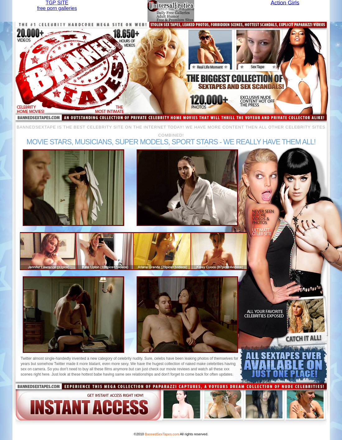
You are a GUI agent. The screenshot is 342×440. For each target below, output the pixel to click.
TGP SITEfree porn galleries (57, 5)
